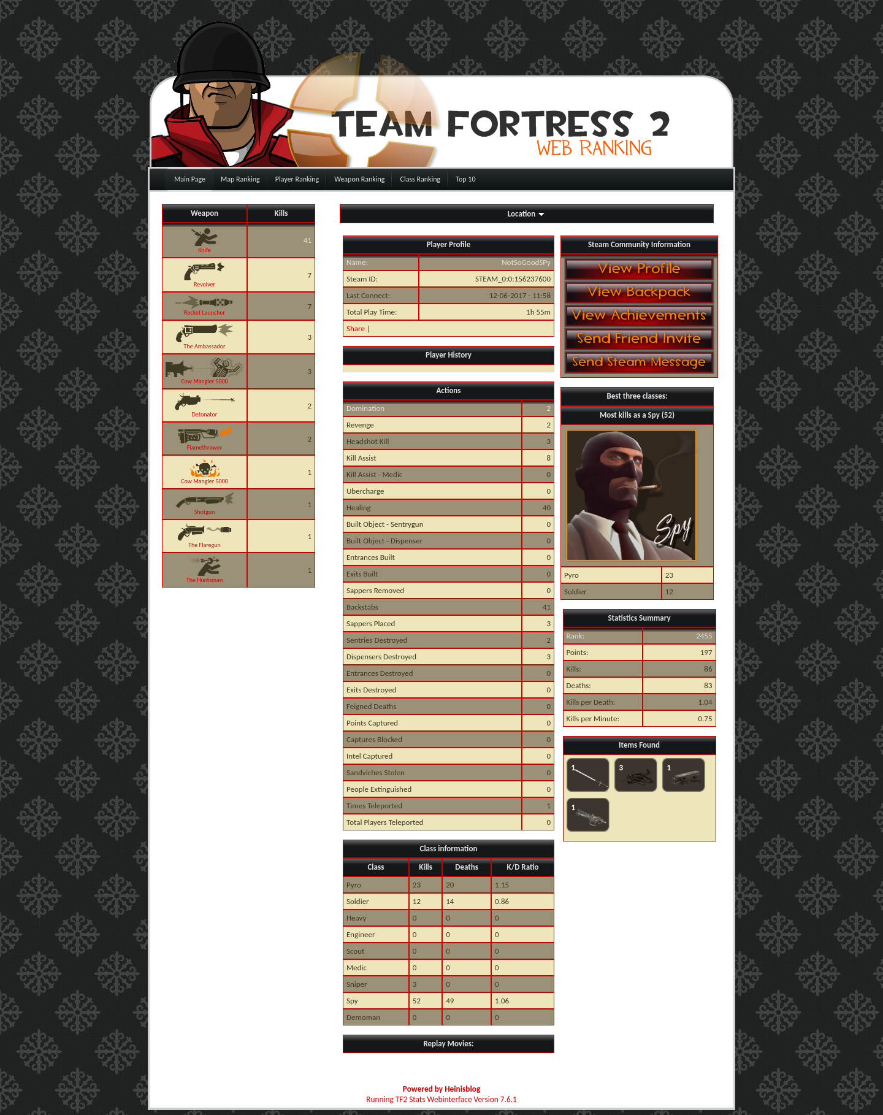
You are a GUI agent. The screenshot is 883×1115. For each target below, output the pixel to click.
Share (355, 328)
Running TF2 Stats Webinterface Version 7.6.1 (441, 1099)
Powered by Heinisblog (441, 1089)
